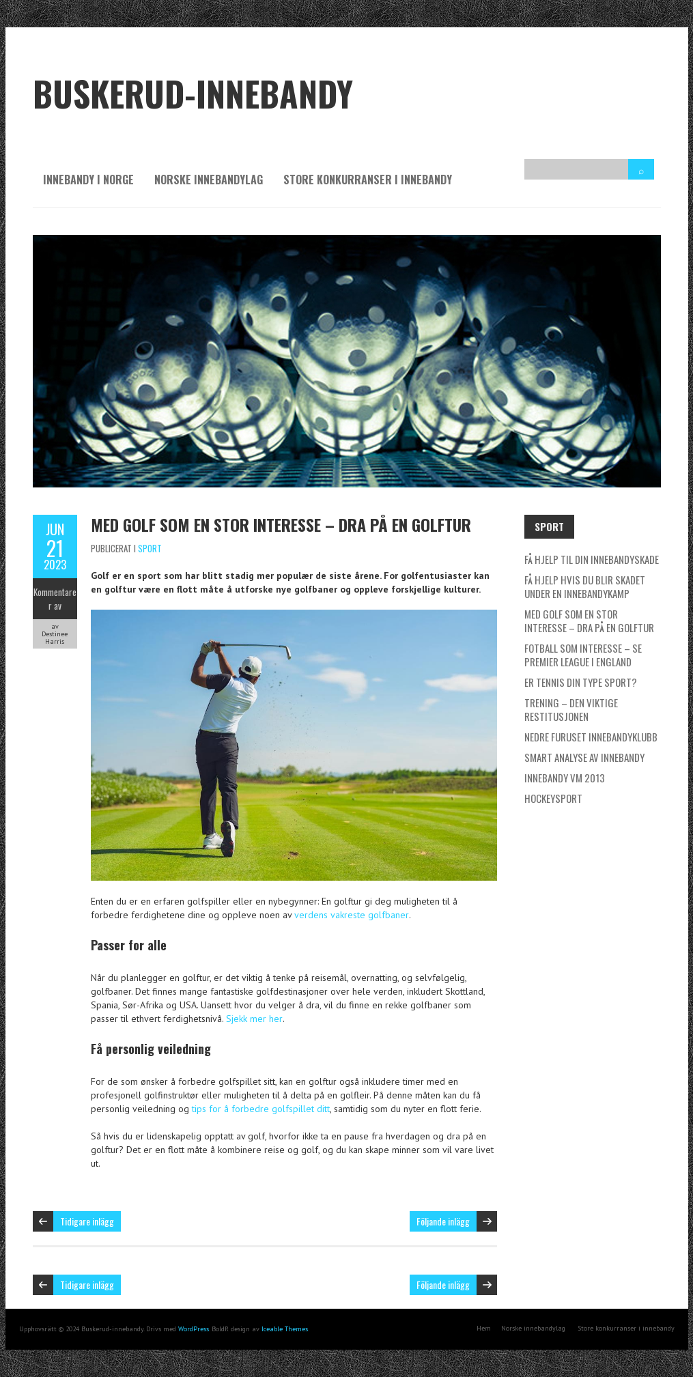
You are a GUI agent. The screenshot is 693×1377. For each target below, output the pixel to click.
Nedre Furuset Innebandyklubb (590, 736)
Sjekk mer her (254, 1018)
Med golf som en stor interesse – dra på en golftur (281, 524)
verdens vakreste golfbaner (351, 915)
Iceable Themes (284, 1328)
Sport (150, 548)
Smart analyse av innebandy (584, 757)
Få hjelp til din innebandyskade (591, 559)
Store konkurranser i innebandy (367, 179)
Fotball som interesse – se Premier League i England (583, 654)
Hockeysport (553, 798)
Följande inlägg (443, 1221)
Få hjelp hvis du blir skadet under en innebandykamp (584, 586)
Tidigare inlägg (87, 1221)
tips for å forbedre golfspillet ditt (261, 1109)
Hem (484, 1328)
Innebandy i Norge (88, 179)
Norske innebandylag (208, 179)
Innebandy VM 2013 (564, 777)
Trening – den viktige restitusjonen (571, 709)
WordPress (193, 1328)
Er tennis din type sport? (580, 682)
